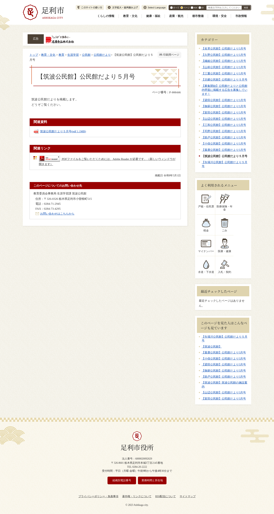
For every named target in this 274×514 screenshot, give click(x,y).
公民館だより (102, 54)
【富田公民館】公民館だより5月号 (224, 112)
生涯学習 (73, 54)
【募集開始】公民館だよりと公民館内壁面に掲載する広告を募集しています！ (224, 89)
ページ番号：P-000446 (166, 92)
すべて (176, 7)
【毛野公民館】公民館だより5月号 (224, 131)
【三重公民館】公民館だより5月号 (224, 73)
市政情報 (241, 16)
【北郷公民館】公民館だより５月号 (224, 79)
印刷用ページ (171, 54)
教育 (61, 54)
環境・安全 (219, 16)
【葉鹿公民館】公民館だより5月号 (224, 149)
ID (203, 7)
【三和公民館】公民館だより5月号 (224, 124)
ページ (186, 7)
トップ (33, 54)
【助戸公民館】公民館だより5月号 (224, 137)
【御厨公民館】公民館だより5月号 (224, 106)
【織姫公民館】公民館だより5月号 (224, 60)
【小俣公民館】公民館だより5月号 (224, 143)
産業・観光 (176, 16)
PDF (196, 7)
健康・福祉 (153, 16)
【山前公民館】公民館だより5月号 (224, 67)
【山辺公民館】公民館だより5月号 (224, 118)
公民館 (86, 54)
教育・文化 (130, 16)
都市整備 (198, 16)
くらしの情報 (105, 16)
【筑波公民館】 (212, 343)
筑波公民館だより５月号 (63, 131)
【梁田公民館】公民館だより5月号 (224, 100)
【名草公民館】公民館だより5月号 (224, 48)
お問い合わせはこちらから (57, 213)
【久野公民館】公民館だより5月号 (224, 54)
